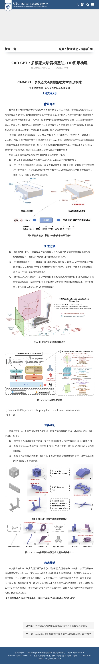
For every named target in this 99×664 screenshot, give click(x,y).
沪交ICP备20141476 (76, 652)
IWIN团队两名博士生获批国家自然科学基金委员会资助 (61, 625)
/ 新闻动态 (71, 49)
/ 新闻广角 (85, 49)
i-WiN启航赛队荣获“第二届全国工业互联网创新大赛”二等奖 (63, 634)
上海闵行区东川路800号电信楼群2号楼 (55, 655)
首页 (61, 49)
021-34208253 (85, 655)
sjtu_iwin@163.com (53, 658)
